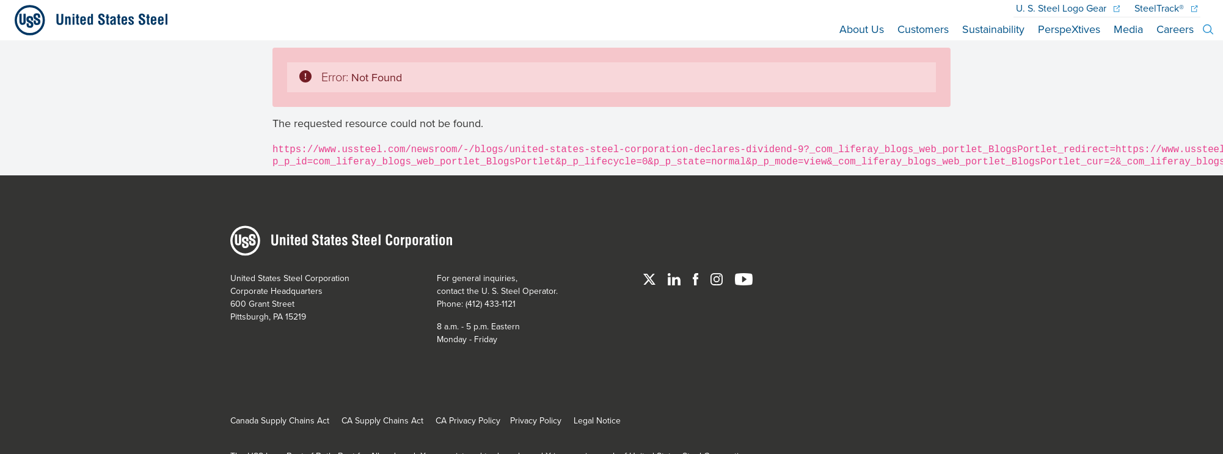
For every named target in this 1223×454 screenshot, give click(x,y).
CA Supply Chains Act (382, 420)
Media (1128, 29)
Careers (1175, 29)
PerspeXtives (1069, 29)
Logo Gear (1068, 8)
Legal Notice (597, 420)
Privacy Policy (535, 420)
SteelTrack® (1165, 8)
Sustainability (993, 29)
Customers (923, 29)
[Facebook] (697, 278)
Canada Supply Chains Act (279, 420)
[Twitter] (650, 278)
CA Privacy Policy (468, 420)
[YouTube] (744, 278)
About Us (861, 29)
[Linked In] (675, 278)
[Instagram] (717, 278)
